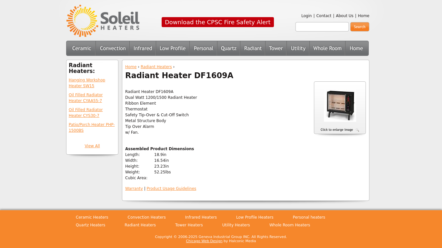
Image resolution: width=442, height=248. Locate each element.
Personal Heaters (203, 48)
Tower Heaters (275, 48)
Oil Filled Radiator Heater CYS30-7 (86, 113)
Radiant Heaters (156, 67)
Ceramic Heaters (80, 48)
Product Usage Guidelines (171, 188)
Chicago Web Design (204, 241)
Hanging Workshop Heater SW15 (87, 83)
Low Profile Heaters (172, 48)
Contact (323, 16)
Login (306, 16)
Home (363, 16)
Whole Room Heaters (327, 48)
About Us (344, 16)
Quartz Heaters (228, 48)
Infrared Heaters (142, 48)
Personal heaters (309, 217)
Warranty (134, 188)
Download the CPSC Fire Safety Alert (218, 22)
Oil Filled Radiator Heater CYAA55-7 (86, 98)
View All (92, 146)
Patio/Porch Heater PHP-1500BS (92, 127)
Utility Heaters (297, 48)
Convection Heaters (112, 48)
